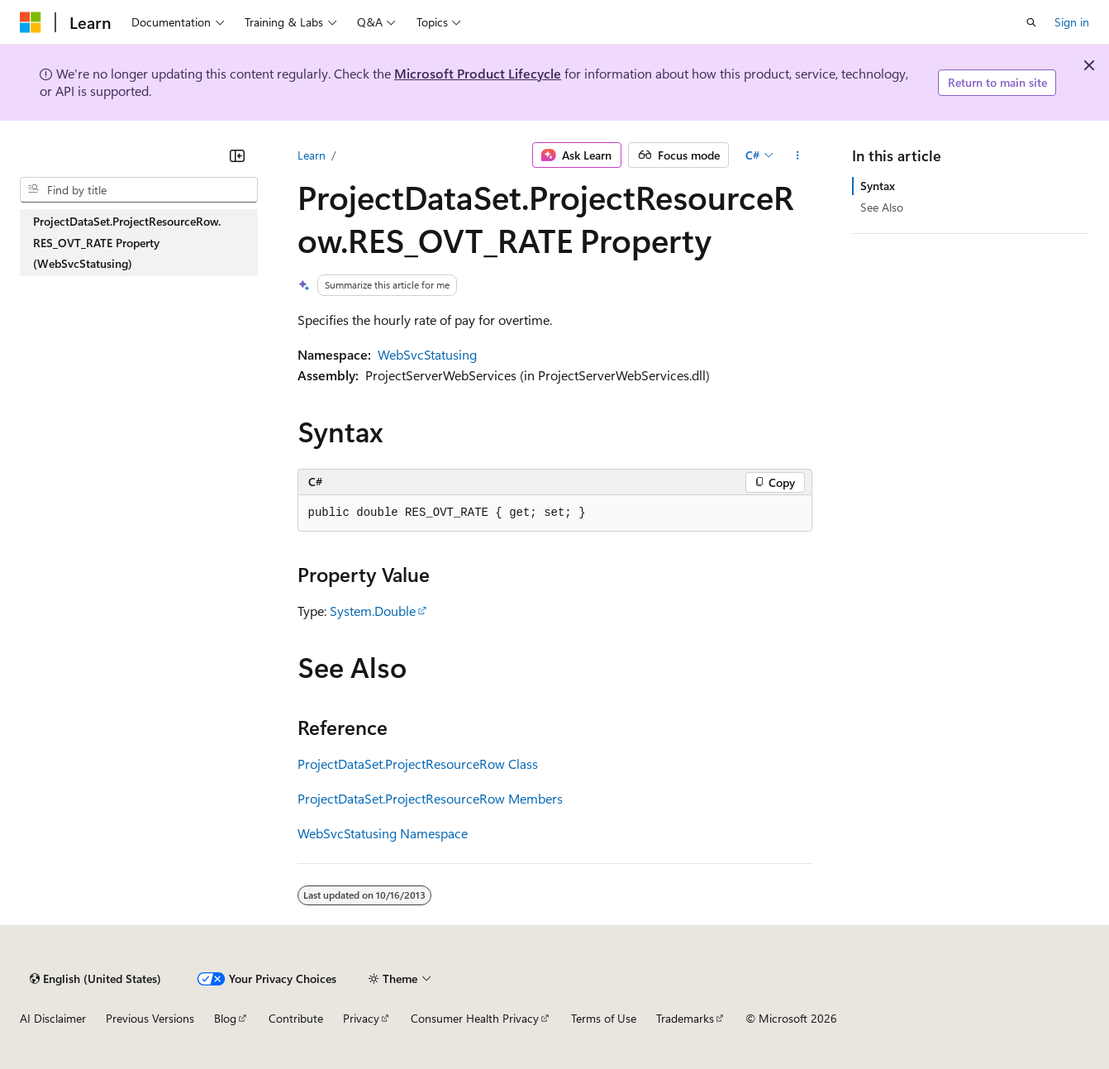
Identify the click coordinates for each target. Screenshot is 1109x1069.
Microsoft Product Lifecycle (477, 73)
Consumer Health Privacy (475, 1018)
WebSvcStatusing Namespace (382, 833)
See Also (881, 207)
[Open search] (1031, 22)
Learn (311, 155)
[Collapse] (237, 155)
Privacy (361, 1018)
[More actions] (797, 155)
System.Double (373, 610)
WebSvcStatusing (427, 354)
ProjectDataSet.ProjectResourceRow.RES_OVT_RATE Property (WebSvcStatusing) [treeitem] (127, 242)
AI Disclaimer (53, 1018)
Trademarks (685, 1018)
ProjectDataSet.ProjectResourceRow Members (430, 798)
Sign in (1071, 22)
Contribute (296, 1018)
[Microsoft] (30, 22)
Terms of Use (603, 1018)
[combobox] (139, 190)
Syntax (877, 185)
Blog (225, 1018)
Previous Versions (150, 1018)
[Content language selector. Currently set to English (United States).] (95, 979)
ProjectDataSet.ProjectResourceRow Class (417, 763)
